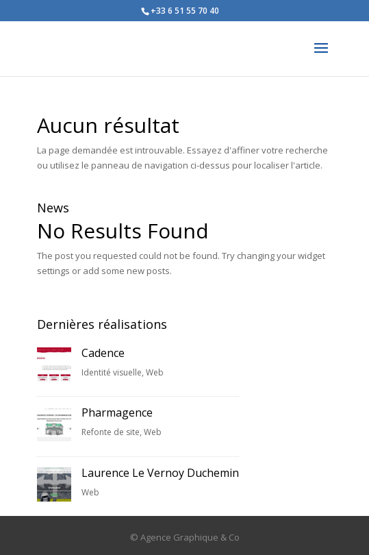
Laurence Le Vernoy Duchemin (160, 472)
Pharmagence (117, 412)
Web (155, 372)
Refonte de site (110, 432)
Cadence (103, 352)
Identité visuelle (111, 372)
